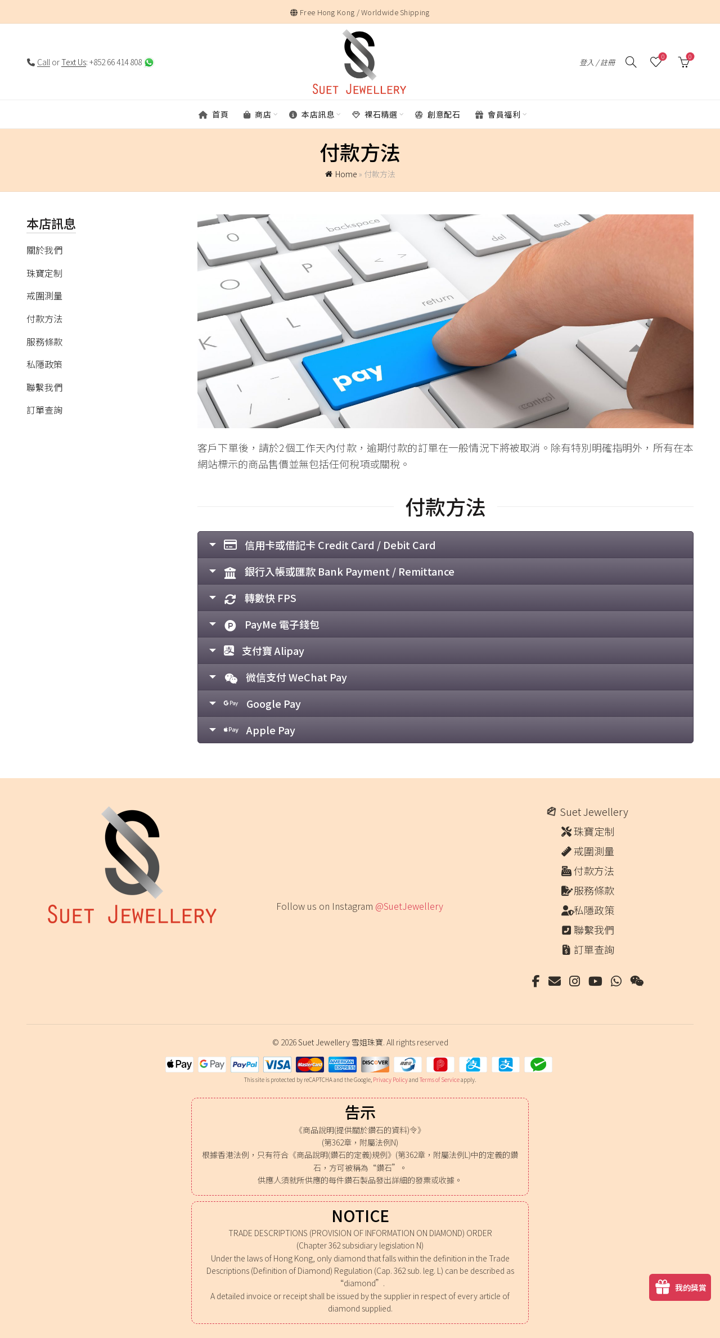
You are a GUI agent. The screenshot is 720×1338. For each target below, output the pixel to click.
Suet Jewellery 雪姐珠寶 (340, 1042)
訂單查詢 (44, 409)
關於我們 (44, 250)
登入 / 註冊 (597, 62)
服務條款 (44, 341)
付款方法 (44, 318)
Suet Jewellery (594, 811)
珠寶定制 (44, 273)
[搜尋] (631, 61)
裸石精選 (374, 114)
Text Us (73, 62)
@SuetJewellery (409, 906)
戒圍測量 (44, 295)
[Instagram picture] (280, 930)
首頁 (213, 114)
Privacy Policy (390, 1079)
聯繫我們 (44, 387)
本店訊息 (311, 114)
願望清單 (662, 57)
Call (43, 62)
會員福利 (497, 114)
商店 (257, 114)
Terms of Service (440, 1079)
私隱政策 (44, 364)
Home (346, 173)
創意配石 (437, 114)
